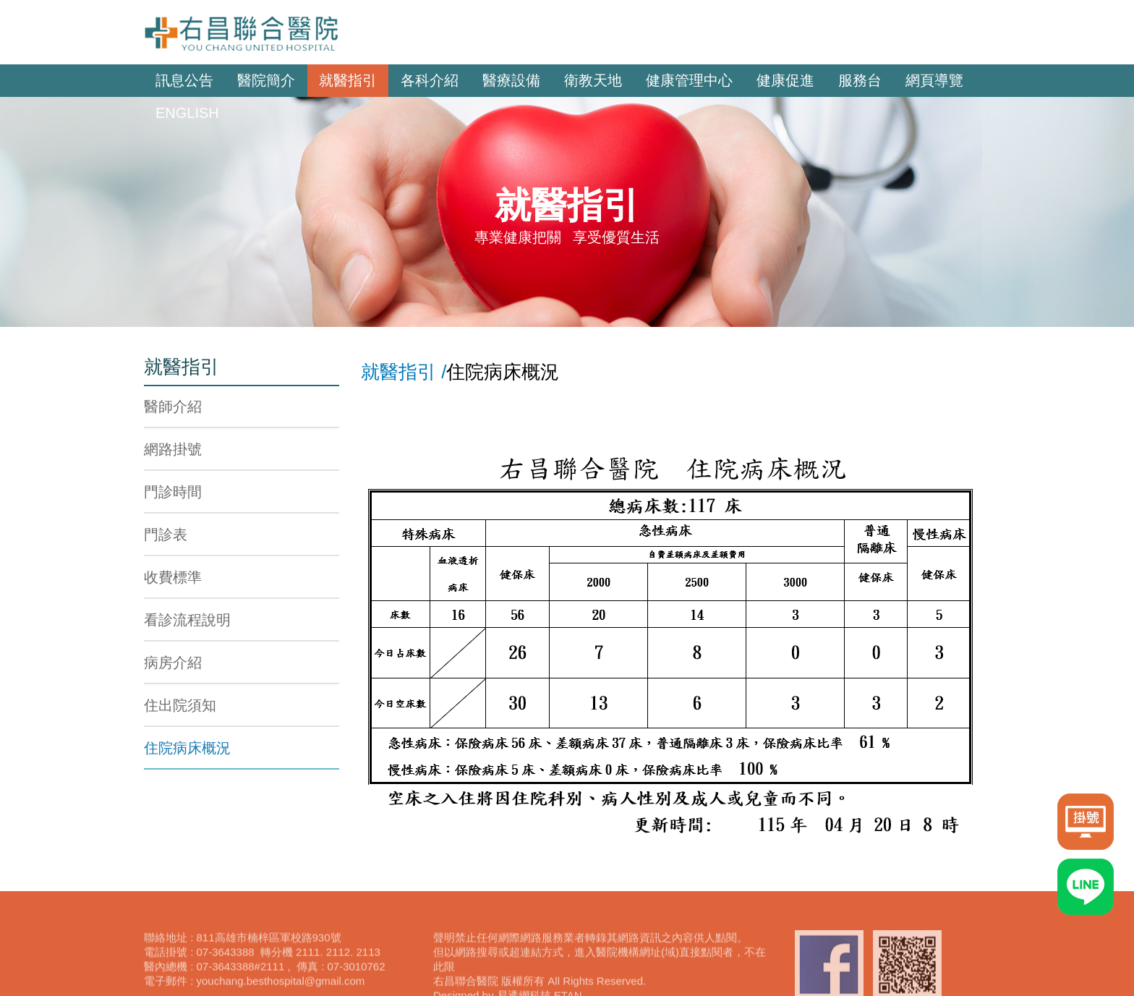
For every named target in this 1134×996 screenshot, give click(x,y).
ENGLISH (187, 113)
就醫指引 (348, 80)
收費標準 (173, 577)
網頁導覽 (934, 80)
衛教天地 (593, 80)
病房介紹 (173, 663)
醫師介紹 (173, 406)
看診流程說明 (187, 620)
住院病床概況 (187, 748)
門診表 (165, 534)
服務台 (860, 80)
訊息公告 (184, 80)
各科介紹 (430, 80)
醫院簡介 (266, 80)
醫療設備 (511, 80)
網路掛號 (173, 449)
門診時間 (173, 492)
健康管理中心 (689, 80)
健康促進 (785, 80)
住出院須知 (180, 705)
